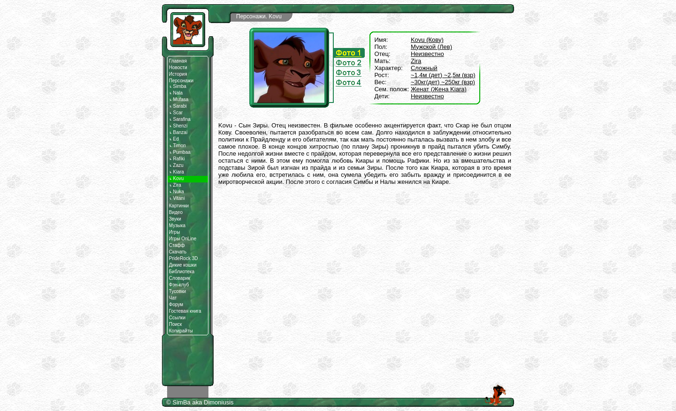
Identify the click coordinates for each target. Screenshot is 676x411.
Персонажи (181, 80)
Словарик (179, 278)
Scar (176, 112)
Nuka (176, 191)
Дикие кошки (183, 265)
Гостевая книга (185, 311)
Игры (174, 232)
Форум (176, 304)
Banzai (178, 132)
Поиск (175, 324)
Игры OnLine (183, 238)
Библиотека (181, 271)
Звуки (175, 218)
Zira (175, 185)
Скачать (178, 251)
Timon (177, 145)
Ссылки (177, 317)
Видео (176, 212)
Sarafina (180, 119)
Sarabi (178, 106)
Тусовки (177, 291)
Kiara (176, 171)
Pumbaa (180, 152)
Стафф (177, 245)
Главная (178, 60)
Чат (173, 297)
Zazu (176, 165)
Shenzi (178, 125)
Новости (178, 67)
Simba (177, 86)
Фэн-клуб (179, 284)
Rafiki (177, 158)
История (178, 74)
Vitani (177, 198)
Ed (174, 139)
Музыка (177, 225)
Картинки (179, 205)
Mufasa (179, 99)
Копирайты (181, 330)
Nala (176, 92)
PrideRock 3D (183, 258)
